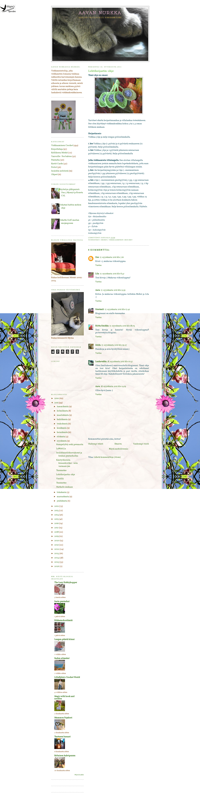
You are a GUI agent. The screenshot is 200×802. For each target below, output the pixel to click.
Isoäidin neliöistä (59, 171)
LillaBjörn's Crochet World (67, 677)
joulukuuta (62, 501)
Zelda (98, 345)
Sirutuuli (99, 309)
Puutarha (55, 160)
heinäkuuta (62, 432)
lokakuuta (62, 492)
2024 (57, 557)
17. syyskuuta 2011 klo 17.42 (117, 309)
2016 (56, 523)
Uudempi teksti (95, 444)
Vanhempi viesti (141, 444)
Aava (97, 290)
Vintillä (60, 478)
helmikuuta (62, 411)
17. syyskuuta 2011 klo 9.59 (113, 290)
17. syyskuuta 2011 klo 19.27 (114, 345)
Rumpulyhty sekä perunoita (69, 444)
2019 (56, 536)
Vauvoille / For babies (61, 156)
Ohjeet (104, 240)
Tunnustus (61, 470)
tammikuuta (63, 406)
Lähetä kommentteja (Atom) (107, 457)
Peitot (54, 167)
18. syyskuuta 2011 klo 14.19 (113, 386)
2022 (57, 549)
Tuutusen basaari (62, 736)
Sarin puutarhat (61, 601)
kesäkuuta (62, 428)
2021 (56, 545)
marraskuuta (63, 496)
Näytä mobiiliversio (118, 449)
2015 (56, 519)
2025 (57, 562)
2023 (57, 553)
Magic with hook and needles (64, 697)
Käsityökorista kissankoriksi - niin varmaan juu (67, 463)
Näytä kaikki (79, 775)
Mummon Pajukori (63, 717)
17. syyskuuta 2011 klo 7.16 (112, 257)
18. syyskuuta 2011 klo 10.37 (120, 361)
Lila (97, 273)
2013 (56, 510)
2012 (56, 506)
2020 (57, 540)
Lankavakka (101, 361)
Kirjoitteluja (57, 149)
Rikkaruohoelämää (63, 620)
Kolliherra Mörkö (59, 152)
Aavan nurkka (100, 12)
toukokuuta (62, 423)
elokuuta (61, 436)
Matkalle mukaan (64, 487)
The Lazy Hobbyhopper (65, 582)
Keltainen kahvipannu (64, 755)
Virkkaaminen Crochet (121, 240)
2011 (56, 402)
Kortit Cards (57, 163)
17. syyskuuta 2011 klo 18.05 (122, 326)
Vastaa (98, 265)
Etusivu (118, 444)
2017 (56, 527)
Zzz (97, 257)
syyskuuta (62, 441)
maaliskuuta (63, 415)
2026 (57, 566)
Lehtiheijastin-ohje (65, 474)
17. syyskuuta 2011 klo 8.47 (112, 273)
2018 (56, 532)
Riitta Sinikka (102, 326)
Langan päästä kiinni (64, 639)
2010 (56, 398)
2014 (56, 514)
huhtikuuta (62, 419)
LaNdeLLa (61, 448)
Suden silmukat (61, 658)
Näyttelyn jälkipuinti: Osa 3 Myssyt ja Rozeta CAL (71, 192)
